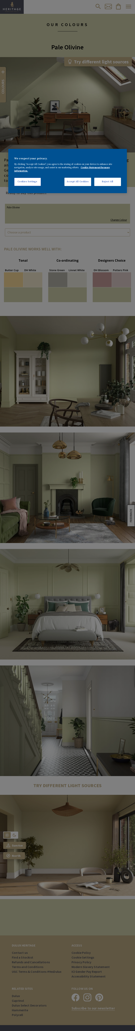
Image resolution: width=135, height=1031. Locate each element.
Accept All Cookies (78, 181)
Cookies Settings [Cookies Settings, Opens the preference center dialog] (27, 181)
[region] (67, 171)
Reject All (107, 181)
